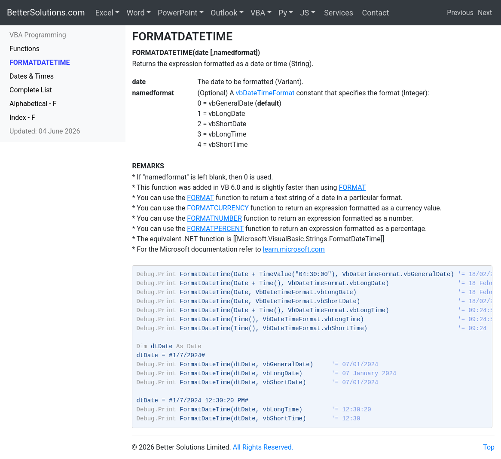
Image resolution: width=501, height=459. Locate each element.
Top (489, 447)
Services (337, 12)
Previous (460, 13)
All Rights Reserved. (263, 447)
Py (282, 12)
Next (485, 13)
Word (135, 12)
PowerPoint (177, 12)
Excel (104, 12)
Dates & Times (31, 76)
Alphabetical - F (33, 104)
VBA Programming (37, 35)
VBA (257, 12)
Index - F (22, 117)
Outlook (224, 12)
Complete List (30, 90)
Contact (374, 12)
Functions (24, 49)
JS (304, 12)
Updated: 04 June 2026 (44, 131)
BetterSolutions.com (46, 12)
